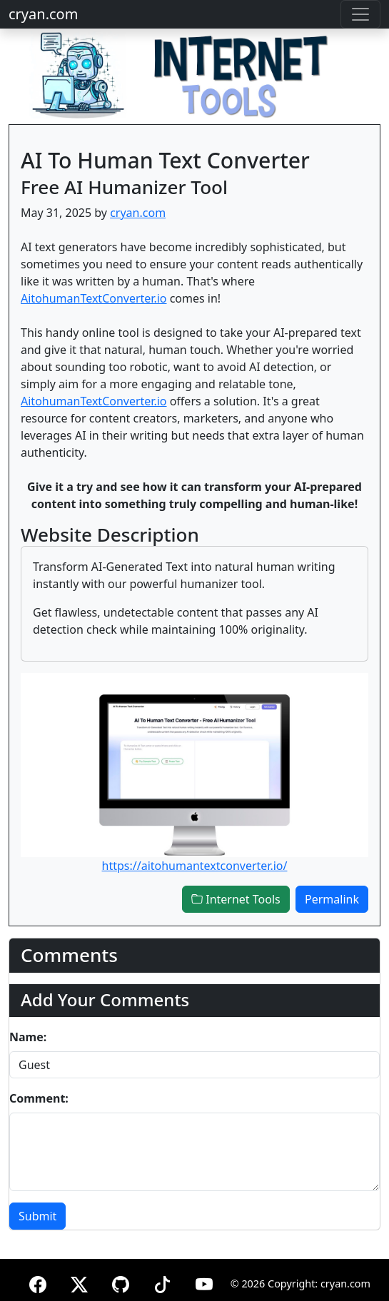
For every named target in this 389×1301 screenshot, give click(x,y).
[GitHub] (120, 1282)
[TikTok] (162, 1282)
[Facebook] (37, 1282)
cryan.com (43, 14)
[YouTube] (204, 1282)
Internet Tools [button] (236, 899)
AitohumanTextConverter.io (94, 298)
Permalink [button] (332, 899)
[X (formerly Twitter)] (79, 1282)
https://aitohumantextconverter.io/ (195, 866)
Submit (37, 1216)
